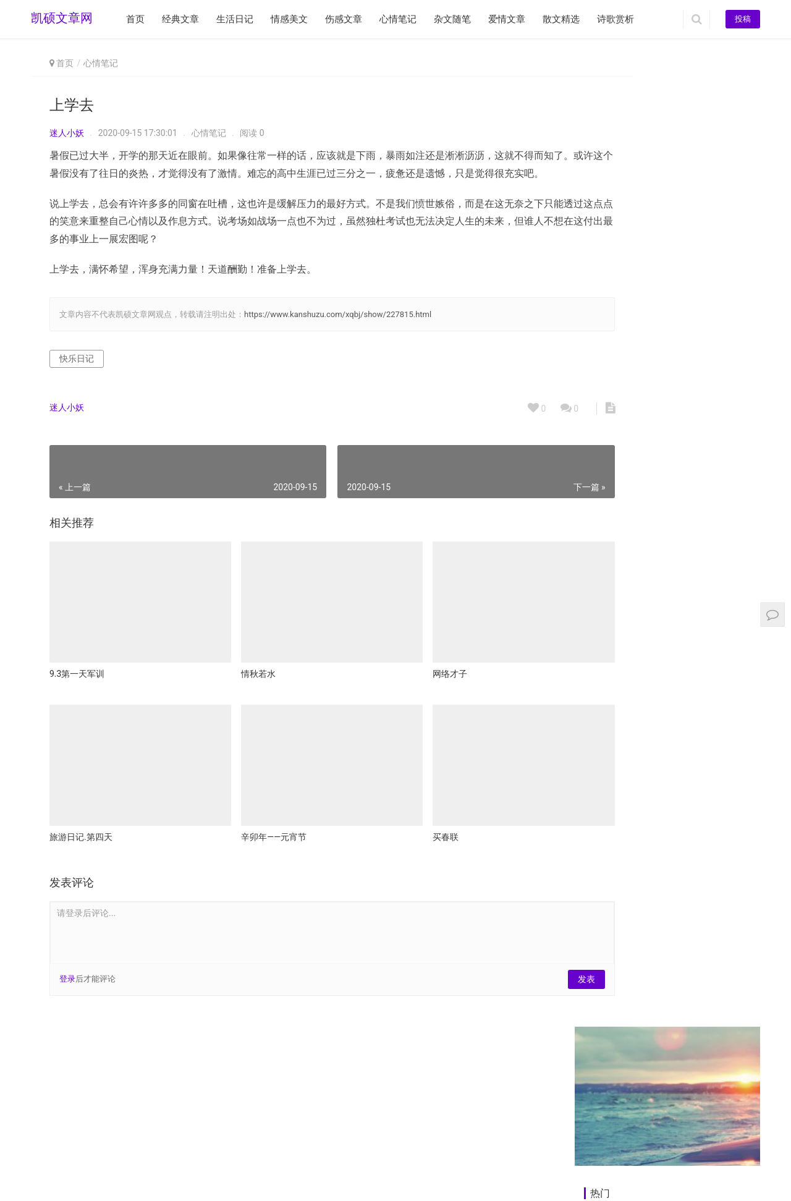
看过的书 (685, 537)
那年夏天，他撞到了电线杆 (643, 327)
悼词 (677, 448)
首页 (135, 19)
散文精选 (561, 19)
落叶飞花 (685, 855)
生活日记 (234, 19)
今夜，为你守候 (610, 537)
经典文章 (180, 19)
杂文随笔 (452, 19)
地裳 (591, 995)
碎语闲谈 (685, 766)
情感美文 (289, 19)
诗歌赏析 (615, 19)
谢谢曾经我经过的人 (617, 766)
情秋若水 (235, 676)
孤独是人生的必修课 (703, 995)
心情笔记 (398, 19)
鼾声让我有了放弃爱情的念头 (647, 284)
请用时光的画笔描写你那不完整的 (656, 262)
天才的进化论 (606, 1083)
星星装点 (685, 625)
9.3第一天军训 (76, 676)
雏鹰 (591, 855)
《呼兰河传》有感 (700, 1083)
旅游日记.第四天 (80, 823)
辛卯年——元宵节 (250, 823)
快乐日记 (76, 376)
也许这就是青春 (610, 448)
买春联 (399, 823)
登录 (67, 965)
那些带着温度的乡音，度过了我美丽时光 (669, 240)
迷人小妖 (66, 133)
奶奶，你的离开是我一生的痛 (647, 305)
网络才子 (403, 676)
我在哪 (595, 625)
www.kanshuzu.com (124, 1163)
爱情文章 (506, 19)
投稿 (743, 18)
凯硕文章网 (62, 19)
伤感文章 (343, 19)
